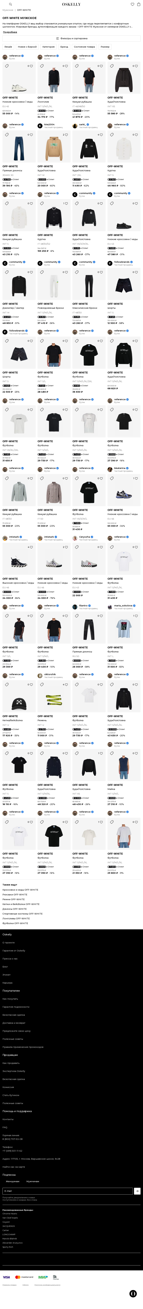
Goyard (5, 1222)
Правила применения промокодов (22, 1047)
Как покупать (10, 998)
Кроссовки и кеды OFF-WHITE (20, 889)
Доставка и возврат (13, 1023)
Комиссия (8, 1087)
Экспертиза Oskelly (13, 1071)
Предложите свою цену (16, 1031)
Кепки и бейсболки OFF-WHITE (21, 904)
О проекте (8, 942)
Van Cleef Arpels (10, 1218)
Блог (5, 966)
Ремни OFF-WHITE (13, 899)
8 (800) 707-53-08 (12, 1139)
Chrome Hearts (9, 1213)
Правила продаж (9, 1285)
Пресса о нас (10, 958)
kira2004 (49, 124)
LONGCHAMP (8, 1234)
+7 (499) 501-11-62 (12, 1150)
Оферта (26, 1285)
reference (15, 56)
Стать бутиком (10, 1095)
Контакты (7, 1119)
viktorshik (50, 674)
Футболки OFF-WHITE (15, 923)
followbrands (122, 262)
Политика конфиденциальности (47, 1285)
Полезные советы (12, 1039)
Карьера (7, 982)
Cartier (5, 1230)
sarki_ (82, 124)
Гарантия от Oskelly (13, 950)
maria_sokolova (123, 605)
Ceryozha (84, 537)
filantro (83, 605)
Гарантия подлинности (15, 1006)
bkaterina (119, 468)
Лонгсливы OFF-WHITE (16, 918)
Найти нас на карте (13, 1167)
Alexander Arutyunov (12, 1243)
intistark (14, 537)
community (85, 193)
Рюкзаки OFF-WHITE (14, 894)
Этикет (6, 974)
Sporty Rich (7, 1247)
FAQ (4, 1127)
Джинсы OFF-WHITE (14, 909)
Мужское (7, 10)
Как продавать (11, 1063)
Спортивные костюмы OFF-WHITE (22, 913)
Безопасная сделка (13, 1015)
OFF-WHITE (10, 97)
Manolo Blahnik (9, 1238)
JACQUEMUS (8, 1226)
